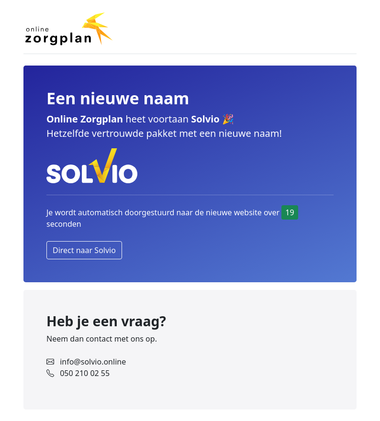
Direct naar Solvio (84, 250)
